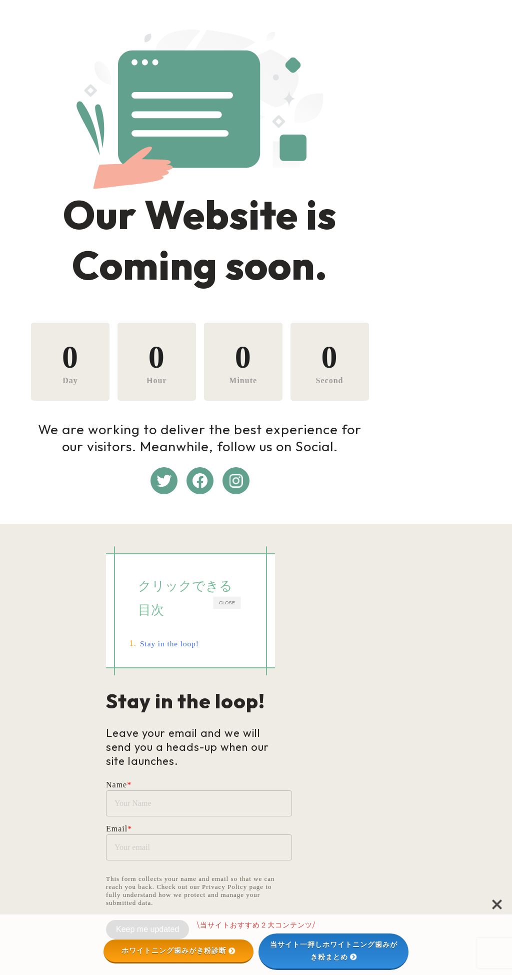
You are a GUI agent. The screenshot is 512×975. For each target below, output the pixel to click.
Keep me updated (147, 909)
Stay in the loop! (178, 651)
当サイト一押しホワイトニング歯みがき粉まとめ (334, 950)
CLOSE (358, 618)
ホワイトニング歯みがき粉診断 (179, 950)
